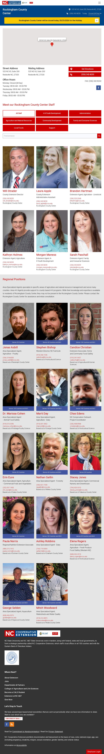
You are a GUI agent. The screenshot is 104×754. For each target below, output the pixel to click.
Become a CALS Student (15, 692)
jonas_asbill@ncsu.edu (11, 360)
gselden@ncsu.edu (9, 618)
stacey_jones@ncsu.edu (78, 490)
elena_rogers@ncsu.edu (78, 556)
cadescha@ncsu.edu (77, 360)
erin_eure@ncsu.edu (10, 490)
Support (52, 128)
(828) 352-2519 (75, 554)
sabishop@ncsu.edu (43, 357)
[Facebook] (98, 87)
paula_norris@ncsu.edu (11, 551)
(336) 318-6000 (8, 358)
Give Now (8, 700)
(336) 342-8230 (73, 13)
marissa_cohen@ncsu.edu (12, 426)
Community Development (52, 121)
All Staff (19, 113)
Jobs (7, 681)
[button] (52, 44)
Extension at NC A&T (13, 696)
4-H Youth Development (52, 113)
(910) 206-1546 (41, 355)
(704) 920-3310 (75, 488)
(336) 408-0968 (75, 424)
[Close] (97, 20)
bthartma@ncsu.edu (77, 201)
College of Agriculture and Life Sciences (21, 689)
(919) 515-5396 (8, 424)
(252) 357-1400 (8, 488)
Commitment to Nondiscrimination (25, 731)
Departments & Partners (15, 685)
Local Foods (19, 128)
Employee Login (94, 752)
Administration (85, 113)
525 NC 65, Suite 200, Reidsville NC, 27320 (84, 9)
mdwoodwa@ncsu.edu (44, 620)
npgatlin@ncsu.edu (43, 487)
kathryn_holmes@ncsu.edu (12, 264)
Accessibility (21, 745)
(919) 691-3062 (41, 424)
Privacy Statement (55, 731)
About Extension (11, 678)
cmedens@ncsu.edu (77, 426)
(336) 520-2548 (75, 198)
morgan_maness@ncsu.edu (46, 267)
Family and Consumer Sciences (85, 121)
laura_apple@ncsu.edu (44, 203)
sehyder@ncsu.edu (77, 267)
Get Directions (88, 69)
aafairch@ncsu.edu (43, 551)
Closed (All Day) (94, 13)
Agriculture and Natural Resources (19, 121)
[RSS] (12, 724)
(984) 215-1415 (8, 549)
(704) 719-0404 (41, 549)
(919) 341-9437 (75, 358)
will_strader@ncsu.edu (11, 201)
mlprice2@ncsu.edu (43, 426)
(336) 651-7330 (41, 485)
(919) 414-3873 (41, 618)
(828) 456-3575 (8, 615)
